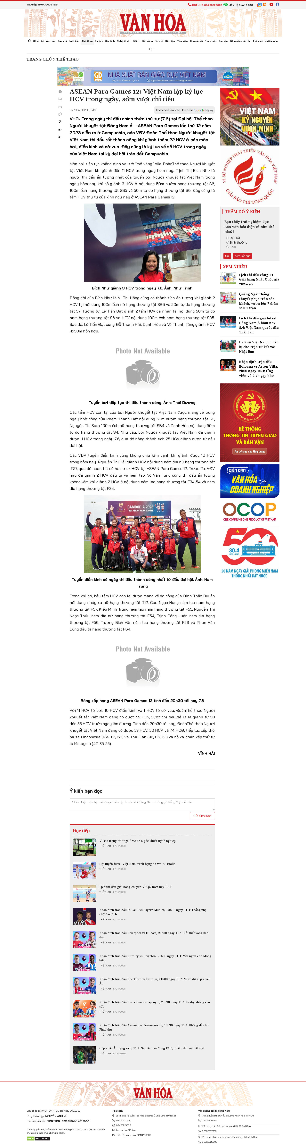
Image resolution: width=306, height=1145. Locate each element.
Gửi (227, 256)
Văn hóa (50, 40)
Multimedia (271, 40)
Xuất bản (74, 40)
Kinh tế (159, 40)
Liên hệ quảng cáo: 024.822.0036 (131, 1134)
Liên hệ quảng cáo (238, 5)
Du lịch (99, 40)
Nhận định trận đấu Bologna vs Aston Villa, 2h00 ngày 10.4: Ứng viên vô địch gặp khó (258, 368)
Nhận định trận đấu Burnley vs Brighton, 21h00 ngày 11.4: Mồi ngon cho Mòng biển (155, 958)
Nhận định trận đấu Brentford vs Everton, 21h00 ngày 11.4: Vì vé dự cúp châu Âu (154, 981)
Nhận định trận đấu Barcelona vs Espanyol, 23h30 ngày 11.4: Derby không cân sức (154, 1004)
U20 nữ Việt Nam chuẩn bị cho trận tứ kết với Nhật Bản (259, 346)
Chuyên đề (196, 40)
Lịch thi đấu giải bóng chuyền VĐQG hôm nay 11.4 (135, 886)
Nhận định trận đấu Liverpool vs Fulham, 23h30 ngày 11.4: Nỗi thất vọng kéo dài (153, 935)
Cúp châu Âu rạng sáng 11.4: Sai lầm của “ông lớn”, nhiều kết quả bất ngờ (151, 1048)
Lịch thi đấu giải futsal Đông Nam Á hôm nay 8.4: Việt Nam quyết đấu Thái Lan (259, 325)
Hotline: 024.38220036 (205, 5)
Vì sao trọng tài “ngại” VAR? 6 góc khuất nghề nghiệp (137, 840)
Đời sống (147, 40)
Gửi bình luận (202, 816)
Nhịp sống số (238, 40)
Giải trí (136, 40)
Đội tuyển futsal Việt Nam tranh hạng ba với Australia (137, 863)
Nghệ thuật (124, 40)
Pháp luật (211, 40)
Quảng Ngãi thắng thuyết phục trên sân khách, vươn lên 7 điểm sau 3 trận (258, 301)
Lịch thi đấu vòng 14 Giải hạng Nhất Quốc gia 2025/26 (259, 279)
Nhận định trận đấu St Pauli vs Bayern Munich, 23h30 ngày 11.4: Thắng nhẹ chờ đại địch (152, 912)
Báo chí (62, 40)
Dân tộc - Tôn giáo (176, 40)
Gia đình (110, 40)
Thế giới (257, 40)
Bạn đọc (223, 40)
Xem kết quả (242, 256)
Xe (249, 40)
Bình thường (236, 242)
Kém (231, 247)
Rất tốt (233, 238)
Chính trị (38, 40)
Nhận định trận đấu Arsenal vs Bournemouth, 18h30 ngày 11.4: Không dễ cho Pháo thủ (153, 1027)
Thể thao (87, 40)
